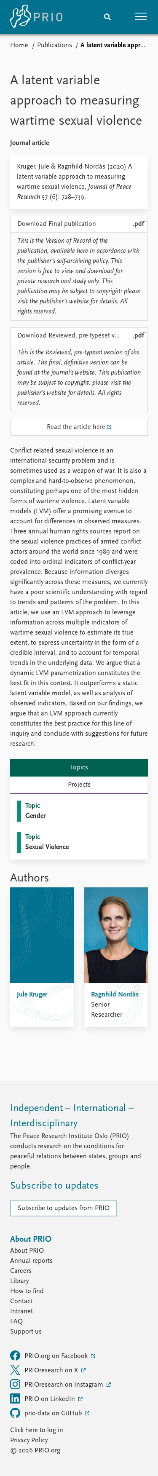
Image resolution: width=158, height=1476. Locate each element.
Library (19, 1281)
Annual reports (31, 1261)
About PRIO (27, 1251)
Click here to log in (36, 1430)
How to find (27, 1291)
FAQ (16, 1321)
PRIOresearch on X (45, 1370)
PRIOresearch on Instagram (57, 1384)
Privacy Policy (29, 1440)
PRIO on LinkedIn (43, 1398)
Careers (21, 1271)
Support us (26, 1332)
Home (19, 45)
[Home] (36, 17)
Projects (79, 785)
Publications (54, 45)
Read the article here (76, 427)
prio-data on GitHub (46, 1413)
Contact (21, 1301)
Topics (79, 767)
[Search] (107, 17)
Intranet (21, 1311)
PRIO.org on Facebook (49, 1355)
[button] (141, 17)
